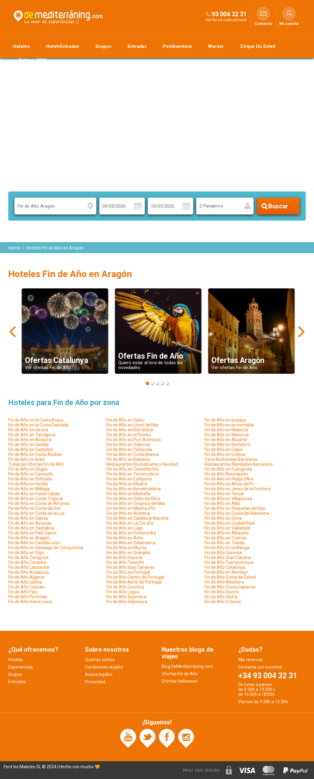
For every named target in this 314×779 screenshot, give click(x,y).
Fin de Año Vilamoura (126, 601)
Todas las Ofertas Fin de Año (36, 464)
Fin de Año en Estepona (129, 478)
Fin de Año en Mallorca (226, 429)
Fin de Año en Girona (28, 429)
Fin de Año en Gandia (28, 444)
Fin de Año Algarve (26, 577)
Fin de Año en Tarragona (32, 434)
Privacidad (95, 681)
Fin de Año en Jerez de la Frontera (237, 488)
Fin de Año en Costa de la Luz (36, 513)
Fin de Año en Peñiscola (129, 449)
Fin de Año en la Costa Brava (35, 420)
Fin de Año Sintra (221, 596)
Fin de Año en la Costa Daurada (38, 424)
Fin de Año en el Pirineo (128, 434)
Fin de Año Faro (23, 591)
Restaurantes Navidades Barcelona (239, 464)
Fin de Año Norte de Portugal (134, 582)
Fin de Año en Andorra (29, 439)
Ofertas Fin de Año (180, 673)
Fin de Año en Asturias (30, 523)
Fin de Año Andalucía (28, 572)
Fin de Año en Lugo (124, 528)
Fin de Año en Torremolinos (132, 474)
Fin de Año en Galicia (28, 518)
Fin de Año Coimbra (125, 586)
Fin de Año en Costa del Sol (34, 508)
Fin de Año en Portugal (128, 572)
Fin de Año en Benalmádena (133, 488)
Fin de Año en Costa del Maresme (237, 513)
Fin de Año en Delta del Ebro (133, 498)
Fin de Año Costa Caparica (230, 586)
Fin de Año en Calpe (224, 449)
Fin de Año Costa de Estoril (230, 577)
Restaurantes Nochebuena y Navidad (142, 464)
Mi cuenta (289, 23)
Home (14, 247)
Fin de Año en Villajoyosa (228, 498)
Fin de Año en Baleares (128, 459)
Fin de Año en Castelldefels (132, 469)
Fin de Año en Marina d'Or (131, 508)
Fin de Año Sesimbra (126, 596)
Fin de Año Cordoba (27, 562)
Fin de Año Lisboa (25, 582)
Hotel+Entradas (62, 46)
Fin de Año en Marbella (128, 493)
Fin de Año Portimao (28, 596)
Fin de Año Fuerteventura (229, 562)
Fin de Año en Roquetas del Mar (235, 508)
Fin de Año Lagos (122, 591)
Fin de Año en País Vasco (32, 532)
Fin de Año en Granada (128, 552)
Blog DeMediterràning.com (187, 666)
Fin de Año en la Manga (227, 547)
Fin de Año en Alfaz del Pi (229, 483)
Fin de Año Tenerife (125, 562)
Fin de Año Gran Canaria (228, 557)
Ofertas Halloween (180, 681)
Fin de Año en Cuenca (225, 537)
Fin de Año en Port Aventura (133, 439)
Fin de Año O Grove (223, 601)
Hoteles (21, 46)
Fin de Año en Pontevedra (131, 532)
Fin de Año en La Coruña (129, 523)
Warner (216, 46)
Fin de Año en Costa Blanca (132, 454)
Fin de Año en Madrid (126, 483)
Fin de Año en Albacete (227, 532)
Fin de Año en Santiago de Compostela (45, 547)
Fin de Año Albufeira (224, 582)
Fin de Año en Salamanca (130, 542)
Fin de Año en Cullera (225, 454)
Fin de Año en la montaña (229, 424)
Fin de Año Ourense (223, 552)
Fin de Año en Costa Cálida (33, 493)
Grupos (103, 46)
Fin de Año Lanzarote (28, 567)
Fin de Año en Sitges (28, 469)
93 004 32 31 (229, 14)
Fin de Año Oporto (222, 591)
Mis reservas (250, 659)
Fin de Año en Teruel (224, 493)
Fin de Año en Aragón (29, 537)
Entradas (137, 46)
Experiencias (20, 667)
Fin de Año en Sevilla (28, 483)
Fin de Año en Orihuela (30, 478)
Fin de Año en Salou (125, 420)
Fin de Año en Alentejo (226, 572)
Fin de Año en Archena (128, 513)
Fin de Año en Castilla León (34, 542)
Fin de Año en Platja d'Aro (229, 478)
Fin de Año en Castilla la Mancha (137, 518)
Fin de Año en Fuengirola (228, 469)
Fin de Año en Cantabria (31, 528)
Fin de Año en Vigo (26, 552)
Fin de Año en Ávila (124, 537)
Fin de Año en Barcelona (129, 429)
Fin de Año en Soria (223, 518)
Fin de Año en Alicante (226, 439)
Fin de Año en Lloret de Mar (132, 424)
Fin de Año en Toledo (225, 542)
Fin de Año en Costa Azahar (35, 454)
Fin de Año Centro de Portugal (135, 577)
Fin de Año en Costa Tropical (35, 498)
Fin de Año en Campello (31, 474)
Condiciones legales (104, 667)
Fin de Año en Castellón (30, 449)
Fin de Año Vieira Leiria (30, 601)
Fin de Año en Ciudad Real (230, 523)
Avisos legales (99, 674)
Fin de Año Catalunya (225, 567)
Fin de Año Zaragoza (28, 557)
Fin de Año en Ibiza (26, 459)
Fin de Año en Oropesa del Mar (135, 503)
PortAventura (177, 46)
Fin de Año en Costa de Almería (38, 503)
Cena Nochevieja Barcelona (231, 459)
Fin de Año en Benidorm (228, 444)
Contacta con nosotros (260, 667)
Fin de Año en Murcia (126, 547)
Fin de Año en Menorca (227, 434)
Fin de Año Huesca (124, 557)
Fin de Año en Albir (222, 503)
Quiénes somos (100, 659)
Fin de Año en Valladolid (227, 528)
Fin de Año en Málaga (29, 488)
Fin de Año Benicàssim (226, 474)
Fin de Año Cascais (26, 586)
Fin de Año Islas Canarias (130, 567)
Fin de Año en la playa (225, 420)
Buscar (278, 206)
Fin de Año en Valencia (128, 444)
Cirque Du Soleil (257, 46)
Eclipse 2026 (33, 60)
